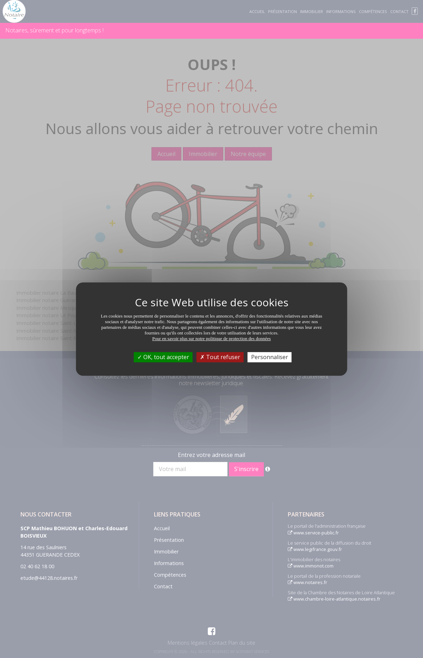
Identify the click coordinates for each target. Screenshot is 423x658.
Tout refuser (220, 357)
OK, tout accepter (163, 357)
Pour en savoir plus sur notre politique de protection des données (211, 338)
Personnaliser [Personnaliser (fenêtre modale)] (269, 357)
